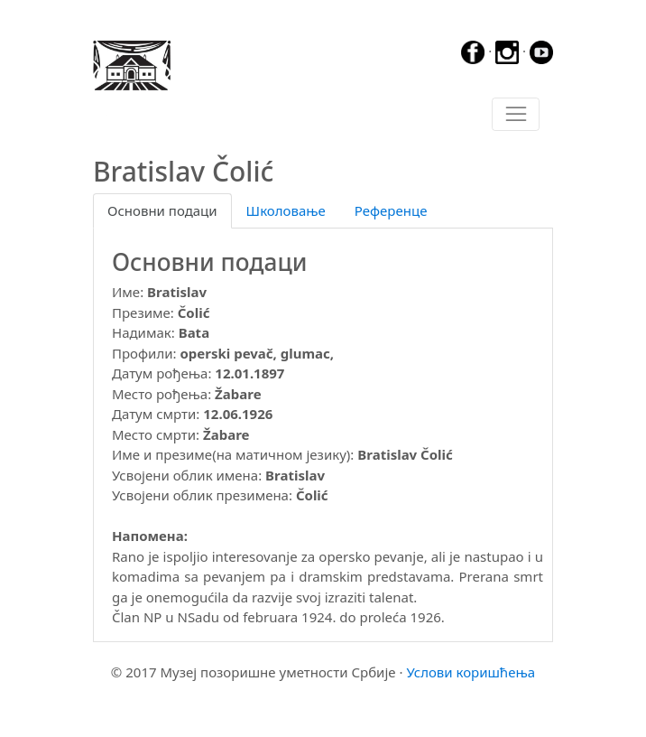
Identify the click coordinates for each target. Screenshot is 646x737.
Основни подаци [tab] (162, 210)
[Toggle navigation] (516, 115)
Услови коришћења (470, 672)
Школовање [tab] (286, 210)
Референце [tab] (391, 210)
